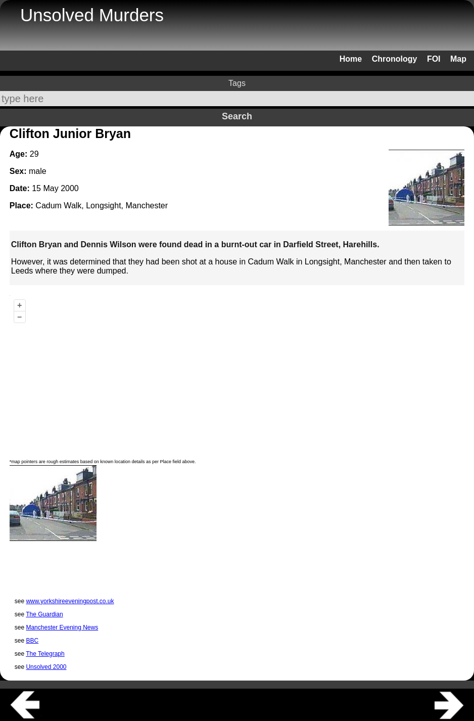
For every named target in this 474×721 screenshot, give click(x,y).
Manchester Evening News (62, 627)
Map (458, 59)
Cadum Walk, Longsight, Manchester (101, 205)
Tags (237, 83)
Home (351, 59)
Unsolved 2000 (46, 666)
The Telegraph (45, 653)
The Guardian (44, 614)
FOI (434, 59)
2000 (70, 188)
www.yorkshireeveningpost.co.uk (70, 601)
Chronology (394, 59)
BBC (32, 640)
